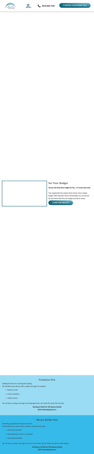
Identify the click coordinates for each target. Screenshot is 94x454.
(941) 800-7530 (48, 6)
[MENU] (28, 6)
